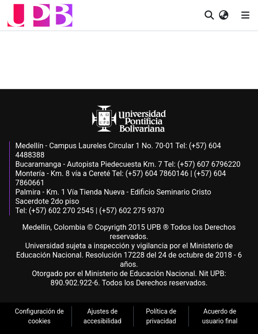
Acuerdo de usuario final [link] (220, 316)
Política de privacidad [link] (161, 316)
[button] (40, 15)
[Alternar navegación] (245, 15)
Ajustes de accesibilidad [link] (103, 316)
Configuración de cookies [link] (39, 316)
